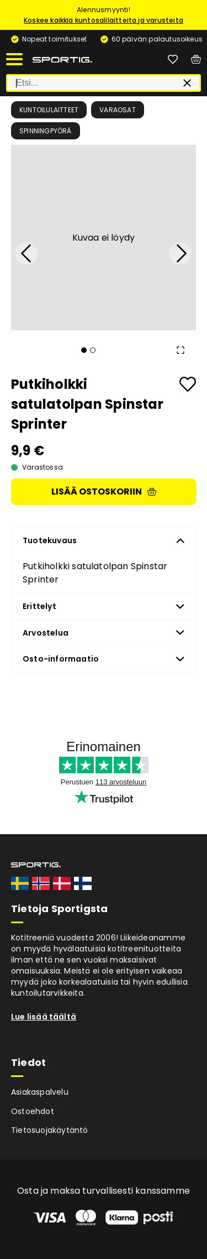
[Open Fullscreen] (180, 350)
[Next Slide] (180, 253)
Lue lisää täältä (43, 1016)
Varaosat (117, 110)
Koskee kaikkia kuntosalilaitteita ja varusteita (103, 20)
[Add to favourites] (187, 384)
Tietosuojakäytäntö (49, 1130)
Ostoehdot (32, 1111)
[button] (103, 237)
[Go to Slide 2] (92, 350)
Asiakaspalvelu (39, 1091)
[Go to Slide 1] (84, 350)
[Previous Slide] (26, 253)
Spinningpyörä (45, 131)
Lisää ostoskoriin (103, 491)
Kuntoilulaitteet (48, 110)
